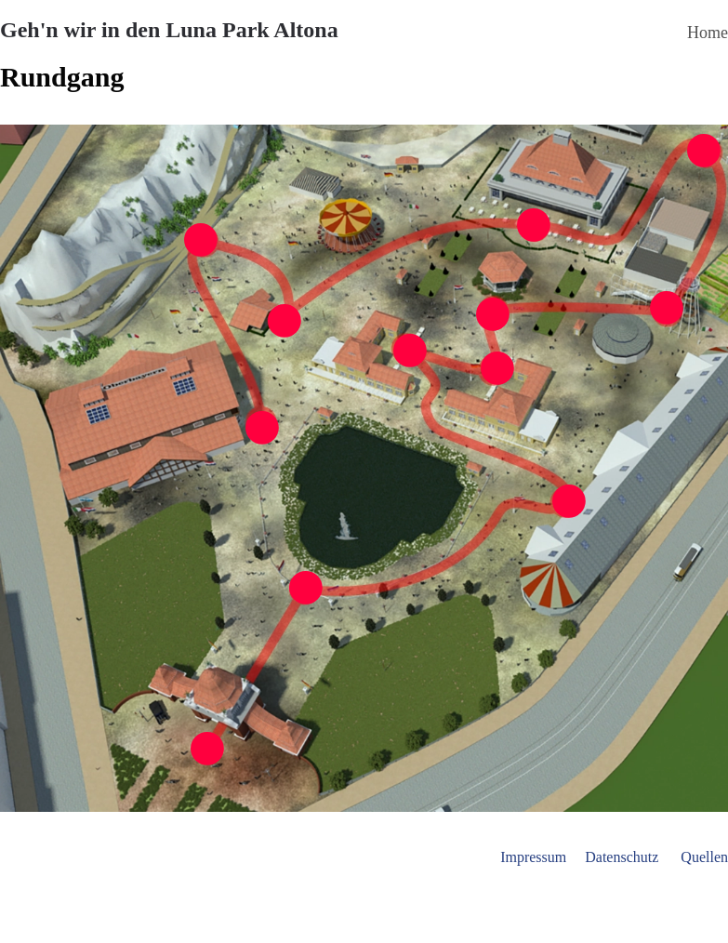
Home (707, 32)
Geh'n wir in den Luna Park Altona (169, 30)
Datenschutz (621, 857)
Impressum (533, 857)
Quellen (704, 857)
